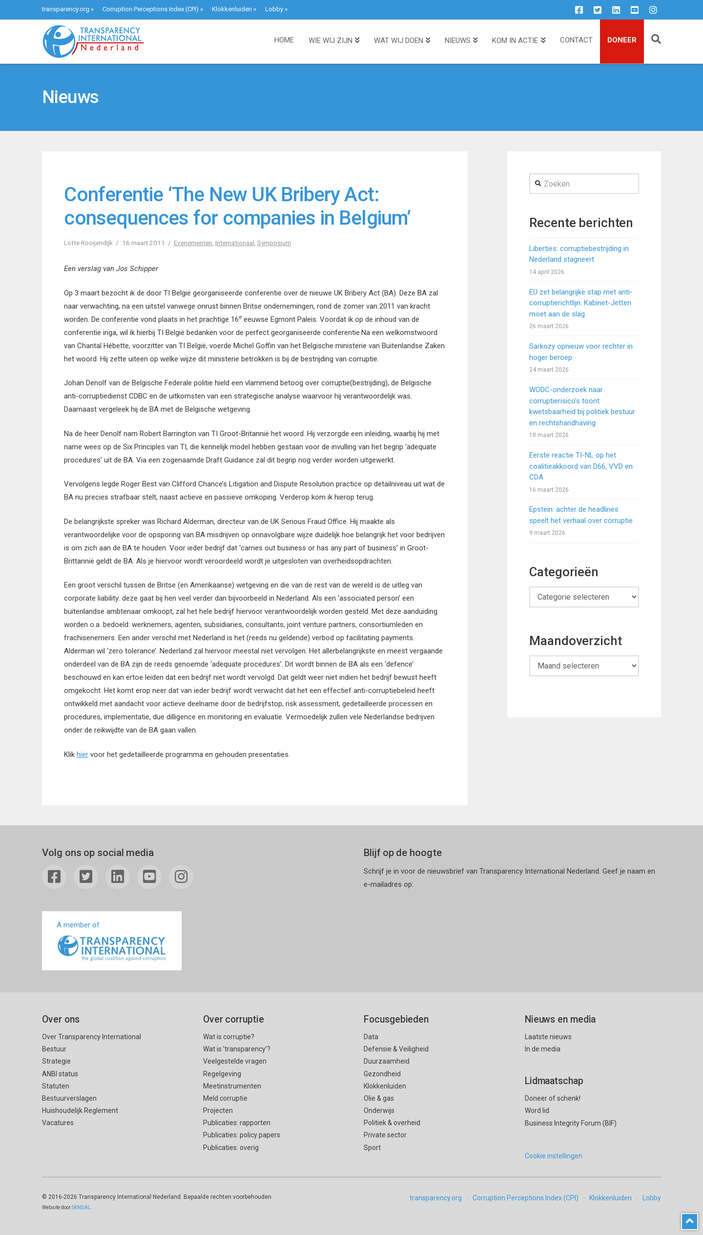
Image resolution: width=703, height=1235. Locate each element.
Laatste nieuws (548, 1037)
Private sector (385, 1135)
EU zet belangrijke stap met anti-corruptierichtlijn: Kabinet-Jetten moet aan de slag (581, 303)
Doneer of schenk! (552, 1098)
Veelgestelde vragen (235, 1061)
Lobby (274, 9)
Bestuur (54, 1049)
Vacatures (58, 1123)
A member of (112, 942)
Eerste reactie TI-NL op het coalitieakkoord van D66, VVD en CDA (581, 466)
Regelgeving (222, 1074)
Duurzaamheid (387, 1061)
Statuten (55, 1086)
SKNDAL (81, 1207)
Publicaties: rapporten (236, 1123)
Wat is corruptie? (228, 1037)
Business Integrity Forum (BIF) (571, 1123)
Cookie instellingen (553, 1156)
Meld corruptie (225, 1098)
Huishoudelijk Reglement (80, 1110)
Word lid (537, 1110)
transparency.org (65, 9)
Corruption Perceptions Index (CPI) (151, 9)
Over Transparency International (91, 1037)
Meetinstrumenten (232, 1086)
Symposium (274, 243)
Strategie (56, 1061)
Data (371, 1037)
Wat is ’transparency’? (236, 1049)
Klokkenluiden (232, 9)
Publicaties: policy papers (241, 1135)
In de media (542, 1049)
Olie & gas (379, 1098)
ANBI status (60, 1074)
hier (82, 754)
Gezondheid (382, 1074)
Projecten (218, 1110)
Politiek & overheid (392, 1123)
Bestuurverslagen (69, 1098)
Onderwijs (379, 1110)
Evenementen (193, 243)
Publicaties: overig (231, 1147)
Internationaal (234, 243)
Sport (372, 1147)
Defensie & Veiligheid (396, 1049)
